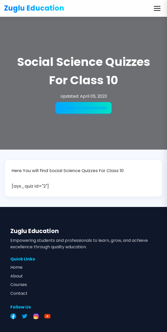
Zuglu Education (34, 8)
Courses (18, 285)
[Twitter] (26, 316)
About (16, 276)
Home (16, 267)
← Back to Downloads (83, 108)
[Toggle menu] (157, 8)
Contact (18, 293)
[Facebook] (14, 316)
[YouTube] (49, 316)
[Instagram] (37, 316)
